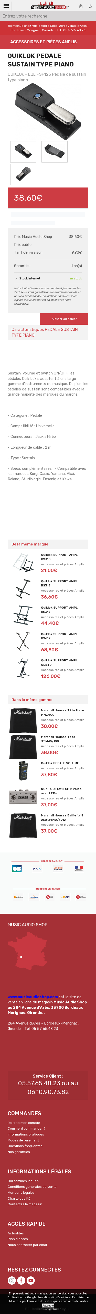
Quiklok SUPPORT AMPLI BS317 (60, 610)
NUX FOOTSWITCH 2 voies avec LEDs (61, 791)
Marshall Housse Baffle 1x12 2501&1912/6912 (62, 818)
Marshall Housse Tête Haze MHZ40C (62, 712)
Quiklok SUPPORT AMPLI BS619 (60, 636)
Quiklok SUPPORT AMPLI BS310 (60, 557)
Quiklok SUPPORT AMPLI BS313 (60, 583)
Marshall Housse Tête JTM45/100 (58, 739)
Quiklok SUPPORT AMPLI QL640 (60, 663)
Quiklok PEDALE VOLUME (60, 763)
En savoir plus (48, 1309)
